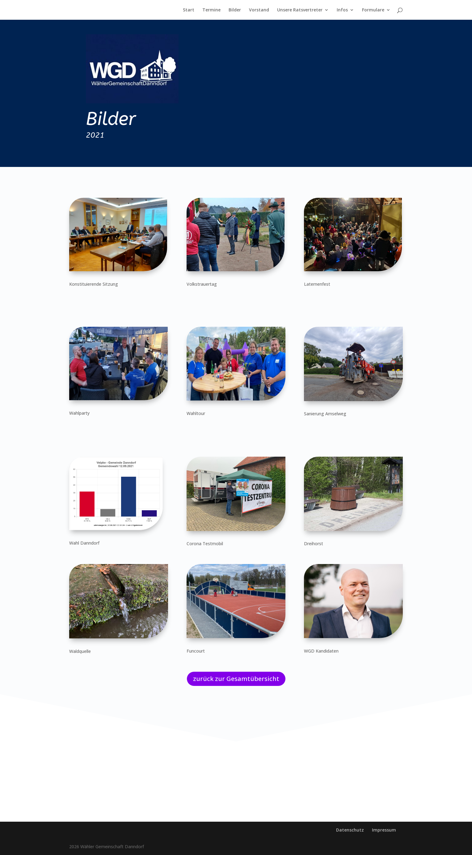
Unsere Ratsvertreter (299, 10)
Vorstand (259, 10)
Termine (211, 10)
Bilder (235, 10)
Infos (342, 10)
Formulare (373, 10)
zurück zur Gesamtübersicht (236, 678)
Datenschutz (350, 830)
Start (188, 10)
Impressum (384, 830)
